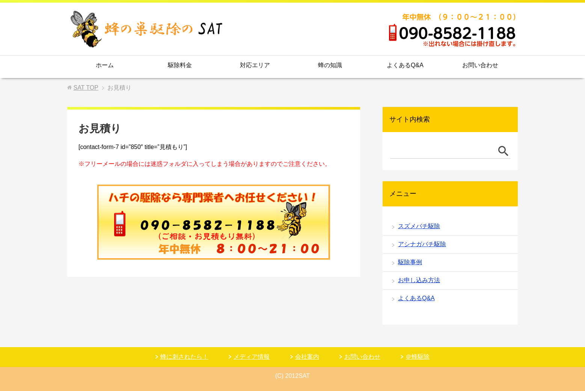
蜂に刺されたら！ (184, 356)
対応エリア (255, 65)
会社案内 (307, 356)
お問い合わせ (480, 65)
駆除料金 (180, 65)
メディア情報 (252, 356)
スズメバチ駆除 (419, 226)
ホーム (105, 65)
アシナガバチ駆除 (422, 244)
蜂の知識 (330, 65)
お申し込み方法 (419, 280)
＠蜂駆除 (418, 356)
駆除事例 (410, 262)
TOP (85, 87)
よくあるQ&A (405, 65)
